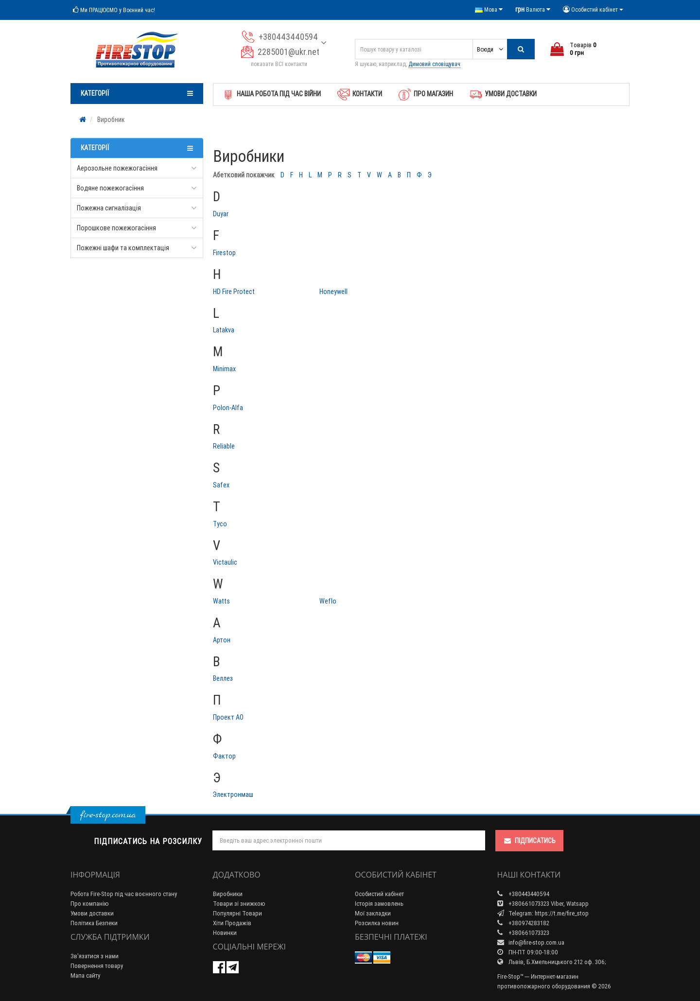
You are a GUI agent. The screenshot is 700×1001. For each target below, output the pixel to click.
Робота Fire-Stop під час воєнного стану (123, 894)
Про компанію (89, 903)
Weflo (327, 601)
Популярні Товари (237, 913)
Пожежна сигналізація (109, 208)
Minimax (224, 368)
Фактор (224, 756)
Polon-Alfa (228, 407)
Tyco (220, 523)
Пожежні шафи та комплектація (123, 247)
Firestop (224, 252)
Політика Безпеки (94, 923)
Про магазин (426, 94)
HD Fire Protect (234, 291)
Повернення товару (96, 966)
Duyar (220, 213)
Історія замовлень (379, 903)
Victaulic (225, 562)
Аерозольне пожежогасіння (117, 168)
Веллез (223, 678)
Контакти (359, 94)
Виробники (228, 894)
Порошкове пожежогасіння (116, 228)
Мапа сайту (85, 975)
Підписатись (529, 840)
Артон (221, 640)
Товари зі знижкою (239, 903)
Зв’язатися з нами (94, 956)
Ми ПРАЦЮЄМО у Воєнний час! (114, 10)
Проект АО (228, 717)
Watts (221, 601)
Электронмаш (233, 794)
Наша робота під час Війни (271, 94)
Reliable (224, 446)
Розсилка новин (377, 923)
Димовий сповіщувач (434, 64)
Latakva (223, 330)
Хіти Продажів (232, 923)
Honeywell (333, 291)
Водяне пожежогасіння (110, 188)
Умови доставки (503, 94)
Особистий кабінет (379, 894)
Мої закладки (373, 913)
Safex (221, 485)
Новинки (225, 933)
